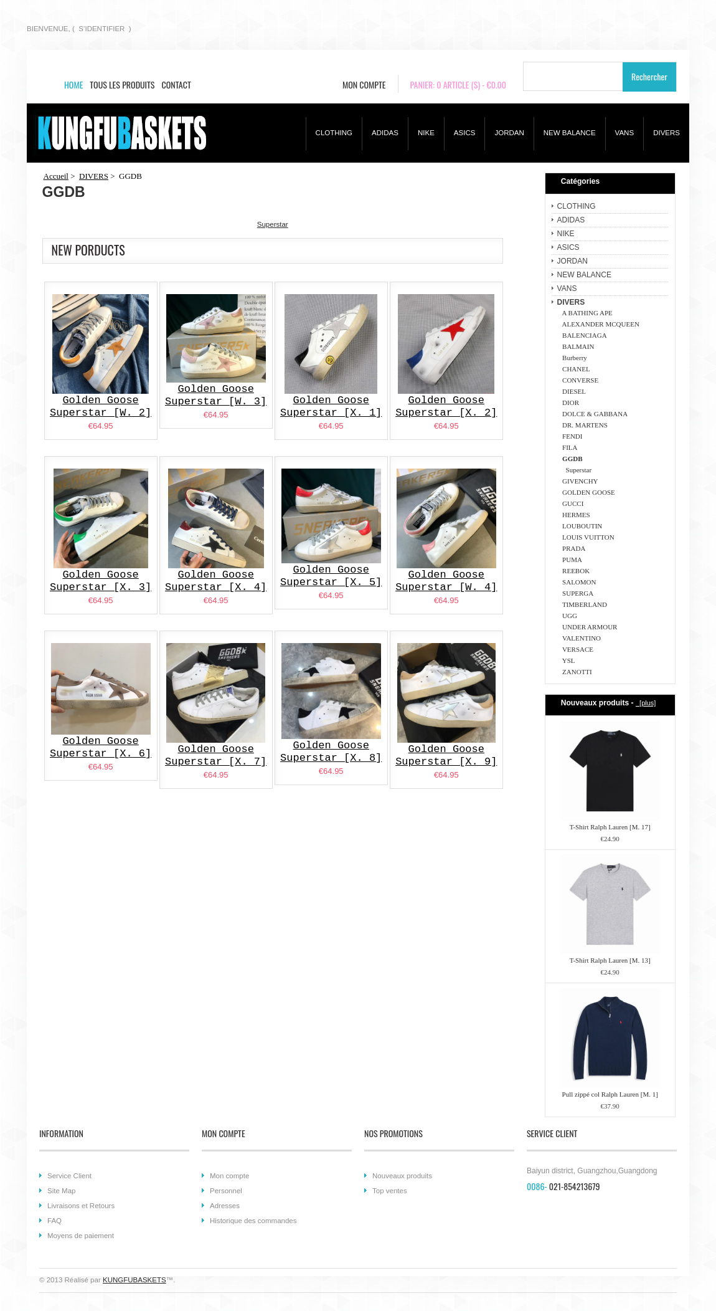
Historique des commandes (253, 1220)
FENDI (571, 436)
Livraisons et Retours (81, 1205)
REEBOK (574, 570)
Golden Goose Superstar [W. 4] (446, 581)
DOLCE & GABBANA (593, 413)
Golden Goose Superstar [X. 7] (215, 755)
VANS (624, 132)
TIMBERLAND (583, 604)
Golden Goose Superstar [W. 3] (215, 395)
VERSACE (576, 649)
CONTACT (176, 84)
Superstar (575, 470)
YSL (567, 660)
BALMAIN (577, 346)
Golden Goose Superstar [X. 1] (331, 406)
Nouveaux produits (402, 1176)
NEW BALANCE (570, 132)
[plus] (646, 703)
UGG (568, 615)
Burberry (573, 357)
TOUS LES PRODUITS (122, 84)
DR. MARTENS (583, 425)
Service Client (69, 1176)
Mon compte (229, 1176)
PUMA (570, 559)
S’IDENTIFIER (101, 28)
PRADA (572, 548)
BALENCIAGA (583, 335)
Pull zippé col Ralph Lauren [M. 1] (610, 1094)
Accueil (56, 176)
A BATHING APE (586, 313)
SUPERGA (576, 593)
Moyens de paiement (80, 1235)
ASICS (465, 132)
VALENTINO (580, 638)
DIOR (569, 402)
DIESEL (572, 391)
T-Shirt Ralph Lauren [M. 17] (610, 827)
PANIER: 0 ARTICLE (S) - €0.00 (458, 84)
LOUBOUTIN (581, 526)
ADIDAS (385, 132)
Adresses (225, 1205)
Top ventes (389, 1190)
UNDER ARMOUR (588, 627)
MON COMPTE (364, 84)
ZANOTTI (575, 671)
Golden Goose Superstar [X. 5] (331, 576)
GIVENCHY (578, 481)
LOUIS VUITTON (587, 537)
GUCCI (571, 503)
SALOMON (577, 582)
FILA (568, 447)
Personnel (226, 1190)
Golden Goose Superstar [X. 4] (215, 581)
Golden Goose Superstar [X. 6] (100, 747)
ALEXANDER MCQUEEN (599, 324)
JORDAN (509, 132)
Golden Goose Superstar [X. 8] (331, 752)
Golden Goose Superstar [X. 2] (446, 406)
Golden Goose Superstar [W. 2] (100, 406)
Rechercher (649, 76)
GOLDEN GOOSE (587, 492)
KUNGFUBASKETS (134, 1280)
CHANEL (574, 369)
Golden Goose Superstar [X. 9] (446, 755)
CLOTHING (334, 132)
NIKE (426, 132)
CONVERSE (579, 380)
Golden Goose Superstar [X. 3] (100, 581)
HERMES (574, 514)
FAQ (54, 1220)
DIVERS (666, 132)
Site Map (61, 1190)
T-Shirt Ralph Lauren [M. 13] (610, 960)
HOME (73, 84)
